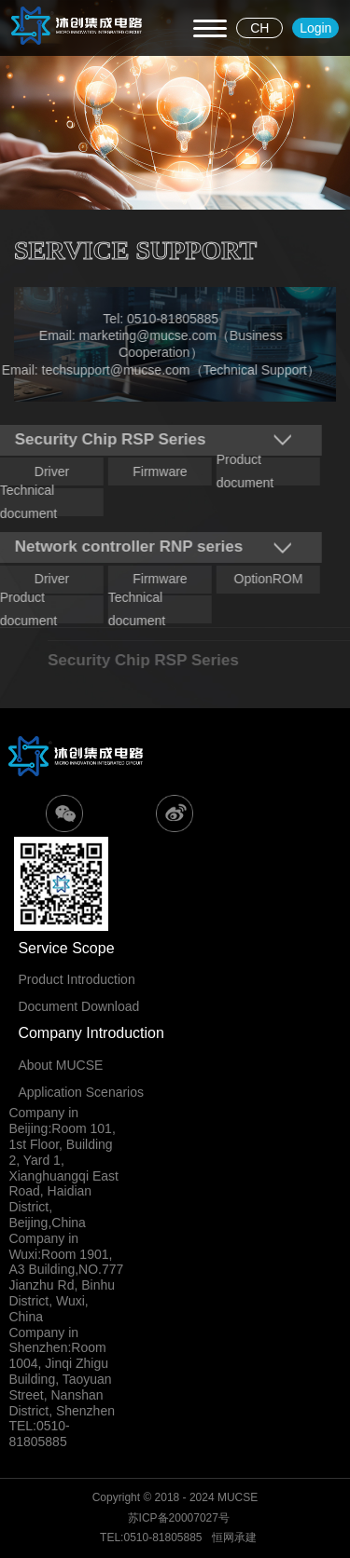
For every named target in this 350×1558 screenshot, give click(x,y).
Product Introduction (76, 979)
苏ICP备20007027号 (179, 1517)
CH (259, 27)
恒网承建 (234, 1537)
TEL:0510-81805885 (151, 1537)
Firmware (156, 471)
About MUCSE (60, 1065)
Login (315, 27)
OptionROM (265, 578)
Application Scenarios (81, 1092)
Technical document (133, 609)
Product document (241, 471)
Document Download (78, 1006)
